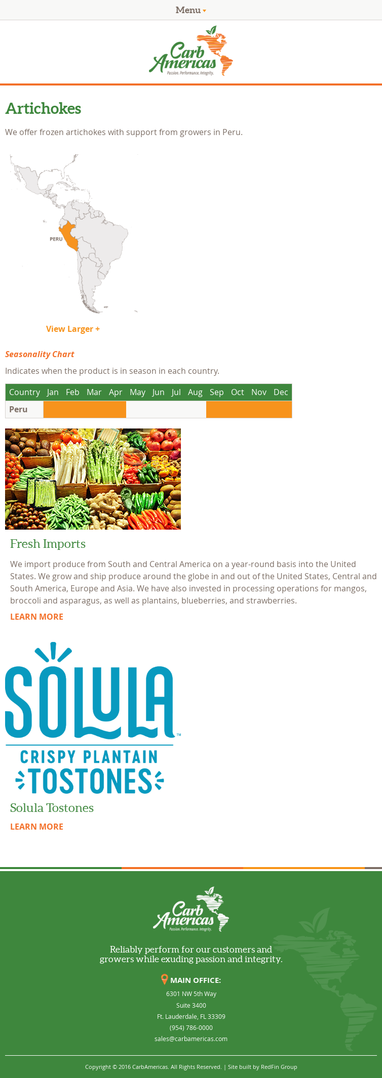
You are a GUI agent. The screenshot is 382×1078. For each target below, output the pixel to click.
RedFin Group (279, 1066)
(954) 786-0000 (191, 1027)
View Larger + (73, 328)
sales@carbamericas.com (191, 1038)
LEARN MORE (36, 616)
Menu (191, 10)
